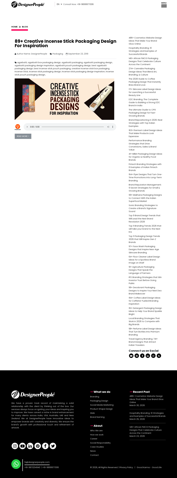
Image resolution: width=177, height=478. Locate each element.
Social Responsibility (100, 442)
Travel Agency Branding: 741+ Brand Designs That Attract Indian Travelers (143, 341)
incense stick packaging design (45, 71)
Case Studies (97, 446)
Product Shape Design (101, 408)
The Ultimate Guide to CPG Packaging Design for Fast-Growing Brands (142, 112)
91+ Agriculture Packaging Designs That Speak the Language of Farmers (141, 269)
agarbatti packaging (72, 62)
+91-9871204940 (32, 467)
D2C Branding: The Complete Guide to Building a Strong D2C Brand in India (144, 102)
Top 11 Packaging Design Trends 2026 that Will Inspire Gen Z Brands (144, 239)
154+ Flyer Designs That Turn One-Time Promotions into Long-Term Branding (145, 177)
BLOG (25, 26)
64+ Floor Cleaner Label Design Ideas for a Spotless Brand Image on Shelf (144, 259)
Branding (94, 396)
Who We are (96, 430)
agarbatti (22, 62)
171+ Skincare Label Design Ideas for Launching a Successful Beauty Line (145, 92)
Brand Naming (97, 417)
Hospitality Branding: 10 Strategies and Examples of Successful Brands (143, 50)
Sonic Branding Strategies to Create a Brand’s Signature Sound (143, 208)
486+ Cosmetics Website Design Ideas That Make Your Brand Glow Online (145, 40)
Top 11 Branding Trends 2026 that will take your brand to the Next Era (145, 228)
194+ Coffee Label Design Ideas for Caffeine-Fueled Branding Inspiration (144, 300)
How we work (96, 434)
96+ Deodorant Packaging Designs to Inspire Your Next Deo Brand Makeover (145, 290)
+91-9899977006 (50, 467)
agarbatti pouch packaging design (73, 65)
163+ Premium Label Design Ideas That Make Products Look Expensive (145, 133)
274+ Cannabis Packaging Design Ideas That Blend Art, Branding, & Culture (143, 71)
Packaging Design (99, 400)
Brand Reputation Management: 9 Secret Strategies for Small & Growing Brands (145, 187)
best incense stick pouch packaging (52, 68)
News (93, 450)
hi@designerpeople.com (37, 462)
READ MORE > (23, 136)
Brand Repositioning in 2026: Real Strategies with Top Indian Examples (145, 122)
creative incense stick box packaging (90, 68)
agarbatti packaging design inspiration (34, 65)
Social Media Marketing (102, 404)
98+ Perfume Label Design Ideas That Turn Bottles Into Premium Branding (145, 331)
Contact (94, 455)
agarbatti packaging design (98, 62)
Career (93, 438)
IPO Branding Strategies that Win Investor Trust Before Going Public (145, 280)
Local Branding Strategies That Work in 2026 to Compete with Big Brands (144, 321)
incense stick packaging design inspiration (83, 71)
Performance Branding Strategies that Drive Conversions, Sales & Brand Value (142, 145)
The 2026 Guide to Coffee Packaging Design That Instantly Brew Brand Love (145, 81)
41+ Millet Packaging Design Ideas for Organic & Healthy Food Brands (145, 156)
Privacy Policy (126, 467)
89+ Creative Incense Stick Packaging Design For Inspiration (65, 43)
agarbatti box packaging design (44, 62)
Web (92, 413)
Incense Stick (21, 71)
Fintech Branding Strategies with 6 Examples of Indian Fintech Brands (145, 167)
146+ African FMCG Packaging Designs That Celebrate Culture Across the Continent (145, 61)
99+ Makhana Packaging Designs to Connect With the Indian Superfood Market (145, 197)
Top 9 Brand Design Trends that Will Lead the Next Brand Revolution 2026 (144, 218)
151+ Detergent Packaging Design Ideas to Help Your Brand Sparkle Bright (145, 311)
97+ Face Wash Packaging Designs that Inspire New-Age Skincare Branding (144, 249)
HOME (14, 26)
